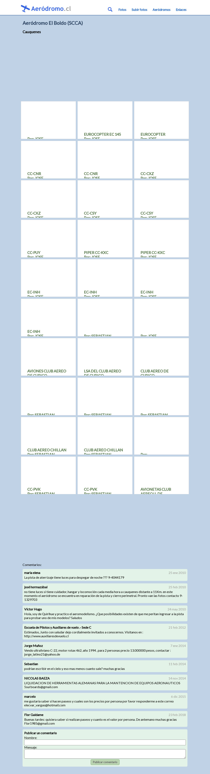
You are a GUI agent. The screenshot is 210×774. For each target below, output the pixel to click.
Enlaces (181, 9)
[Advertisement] (105, 69)
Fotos (122, 9)
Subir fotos (139, 9)
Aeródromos (161, 9)
